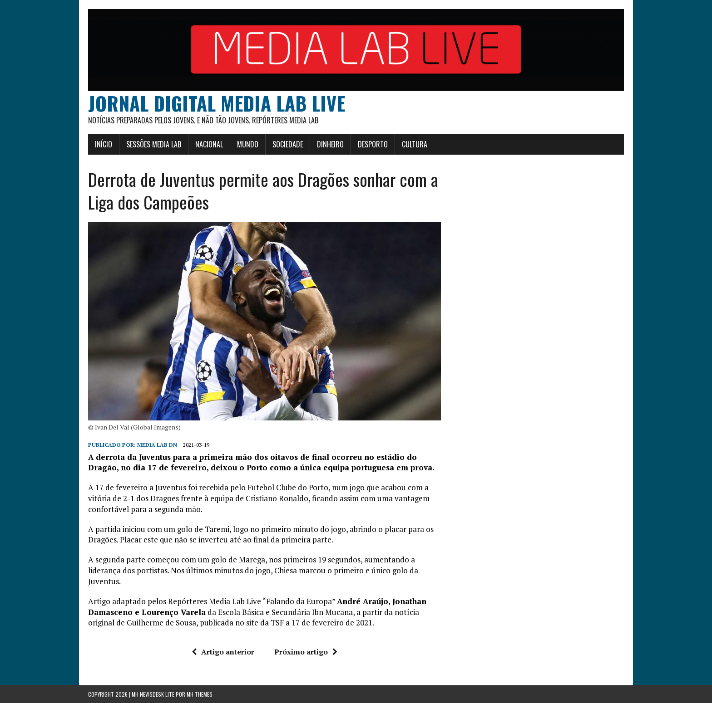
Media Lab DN (157, 444)
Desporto (373, 144)
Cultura (414, 144)
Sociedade (287, 144)
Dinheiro (330, 144)
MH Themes (200, 694)
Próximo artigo (305, 652)
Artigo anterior (223, 652)
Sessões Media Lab (153, 144)
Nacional (209, 144)
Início (103, 144)
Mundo (247, 144)
